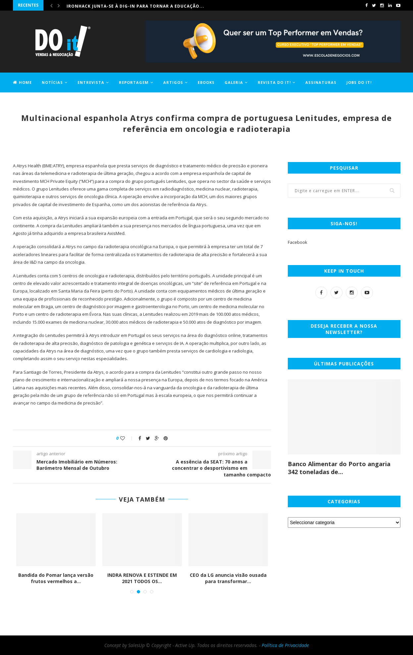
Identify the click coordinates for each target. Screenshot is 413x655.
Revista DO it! (274, 82)
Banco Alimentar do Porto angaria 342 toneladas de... (339, 468)
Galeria (234, 82)
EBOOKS (206, 82)
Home (22, 82)
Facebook (297, 242)
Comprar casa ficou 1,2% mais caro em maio (122, 5)
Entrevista (90, 82)
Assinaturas (320, 82)
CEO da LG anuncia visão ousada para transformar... (228, 578)
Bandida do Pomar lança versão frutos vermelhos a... (55, 578)
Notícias (52, 82)
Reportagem (134, 82)
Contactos (26, 101)
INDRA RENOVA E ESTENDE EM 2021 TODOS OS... (142, 578)
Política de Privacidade (285, 645)
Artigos (173, 82)
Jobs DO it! (359, 82)
